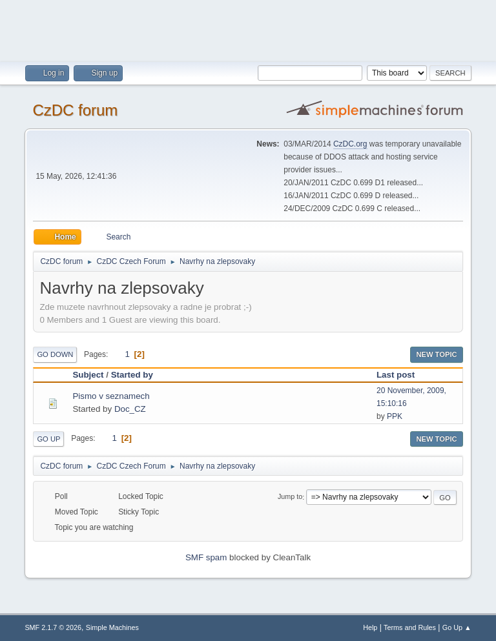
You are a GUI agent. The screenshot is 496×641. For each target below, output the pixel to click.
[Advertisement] (248, 29)
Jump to (290, 497)
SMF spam (206, 557)
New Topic (436, 354)
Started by (132, 375)
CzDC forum (75, 110)
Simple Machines (112, 627)
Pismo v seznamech (110, 396)
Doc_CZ (130, 409)
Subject (87, 375)
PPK (394, 416)
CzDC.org (350, 143)
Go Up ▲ (456, 627)
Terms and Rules (410, 627)
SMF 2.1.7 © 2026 (53, 627)
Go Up (48, 439)
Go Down (55, 354)
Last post (401, 375)
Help (370, 627)
